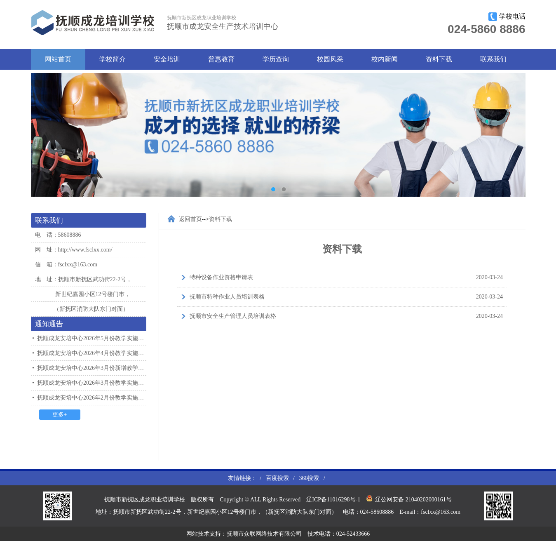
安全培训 (167, 59)
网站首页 (58, 59)
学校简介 (112, 59)
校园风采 (330, 59)
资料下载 (439, 59)
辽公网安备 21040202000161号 (409, 498)
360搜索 (309, 478)
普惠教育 (221, 59)
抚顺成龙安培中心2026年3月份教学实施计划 (93, 383)
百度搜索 (277, 478)
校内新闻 (384, 59)
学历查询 (276, 59)
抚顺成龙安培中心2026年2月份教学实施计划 (93, 398)
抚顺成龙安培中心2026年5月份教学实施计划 (93, 338)
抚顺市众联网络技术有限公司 (264, 534)
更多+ (59, 415)
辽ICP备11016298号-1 (333, 499)
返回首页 (190, 219)
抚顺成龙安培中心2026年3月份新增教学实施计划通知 (105, 368)
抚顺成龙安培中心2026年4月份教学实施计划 (93, 353)
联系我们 (493, 59)
